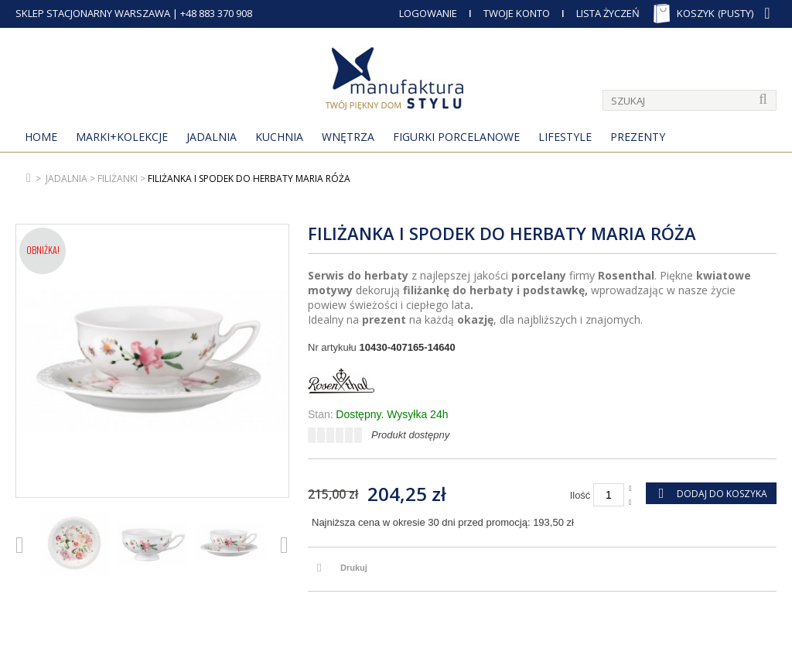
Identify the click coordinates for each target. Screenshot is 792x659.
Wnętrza (348, 136)
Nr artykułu (332, 347)
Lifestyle (565, 136)
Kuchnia (279, 136)
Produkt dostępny (410, 435)
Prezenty (637, 136)
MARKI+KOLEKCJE (122, 136)
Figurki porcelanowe (456, 136)
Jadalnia (211, 136)
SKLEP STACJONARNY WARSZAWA (92, 13)
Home (41, 136)
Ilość (580, 495)
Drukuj (353, 567)
